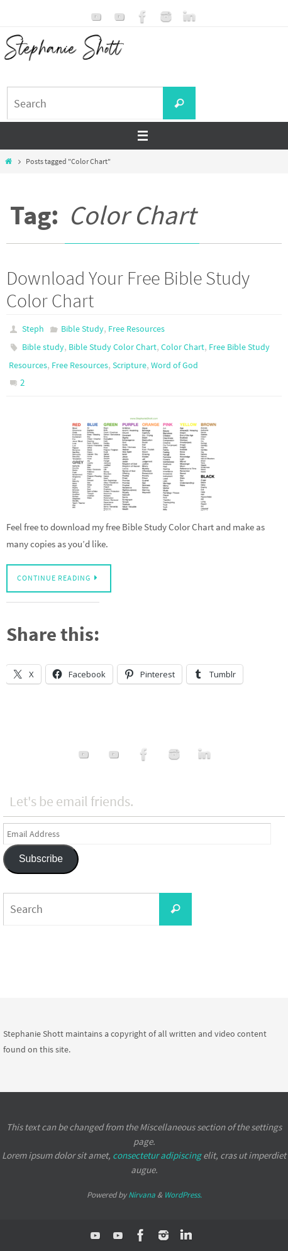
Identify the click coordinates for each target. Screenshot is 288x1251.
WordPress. (183, 1194)
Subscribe (41, 858)
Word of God (174, 365)
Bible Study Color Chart (113, 346)
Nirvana (141, 1194)
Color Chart (182, 346)
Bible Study (82, 328)
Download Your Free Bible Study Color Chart (128, 289)
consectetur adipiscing (157, 1155)
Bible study (43, 346)
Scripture (130, 365)
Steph (33, 328)
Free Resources (136, 328)
